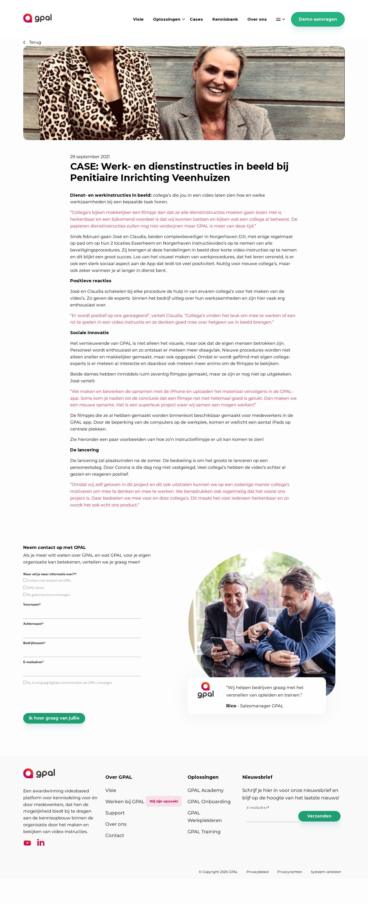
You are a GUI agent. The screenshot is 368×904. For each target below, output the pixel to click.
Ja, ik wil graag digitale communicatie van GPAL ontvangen (69, 683)
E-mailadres (33, 662)
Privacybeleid (257, 872)
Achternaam (33, 624)
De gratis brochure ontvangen (48, 595)
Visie (138, 19)
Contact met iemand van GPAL (49, 580)
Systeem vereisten (326, 872)
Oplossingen (166, 19)
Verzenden (319, 816)
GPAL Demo (35, 588)
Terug (32, 42)
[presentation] (59, 698)
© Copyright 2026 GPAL (218, 872)
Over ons (257, 19)
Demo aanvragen (318, 19)
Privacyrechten (289, 872)
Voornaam (32, 604)
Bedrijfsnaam (34, 643)
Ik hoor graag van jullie (54, 718)
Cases (196, 19)
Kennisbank (225, 19)
